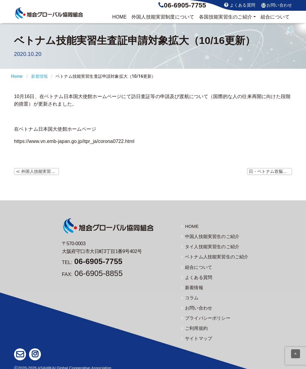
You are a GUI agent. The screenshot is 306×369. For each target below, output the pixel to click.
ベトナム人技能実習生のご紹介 (212, 255)
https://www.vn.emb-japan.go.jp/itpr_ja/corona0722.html (74, 141)
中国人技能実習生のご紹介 (208, 236)
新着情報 (39, 76)
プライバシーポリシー (204, 315)
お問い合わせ (276, 5)
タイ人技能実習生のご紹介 (208, 245)
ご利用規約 (193, 325)
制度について (162, 17)
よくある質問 (239, 4)
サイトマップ (195, 335)
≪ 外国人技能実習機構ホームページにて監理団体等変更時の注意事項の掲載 (37, 171)
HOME (119, 16)
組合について (275, 16)
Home (16, 76)
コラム (189, 295)
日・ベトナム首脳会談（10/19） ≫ (270, 171)
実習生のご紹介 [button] (225, 17)
